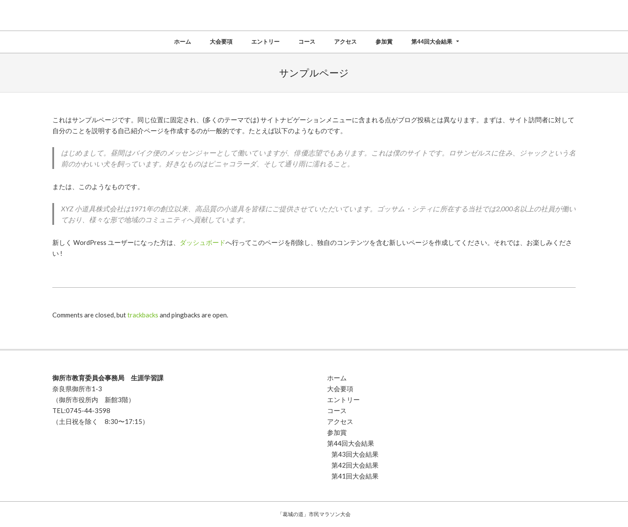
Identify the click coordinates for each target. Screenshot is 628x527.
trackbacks (142, 315)
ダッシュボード (202, 242)
